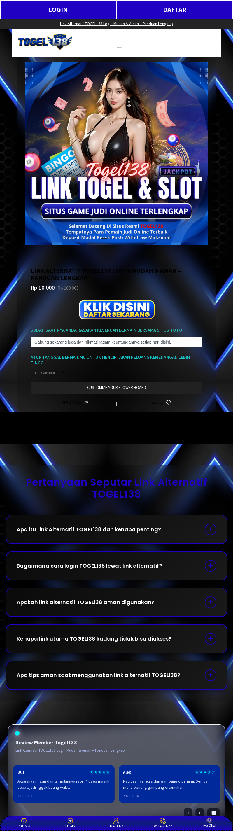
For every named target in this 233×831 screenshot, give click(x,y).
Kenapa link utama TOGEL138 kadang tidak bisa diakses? (94, 638)
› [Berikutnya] (199, 812)
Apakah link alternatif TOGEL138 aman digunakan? (85, 602)
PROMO (24, 823)
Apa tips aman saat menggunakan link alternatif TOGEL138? (98, 675)
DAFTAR (175, 9)
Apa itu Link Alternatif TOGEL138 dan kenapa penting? (89, 529)
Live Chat (209, 823)
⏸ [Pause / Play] (213, 812)
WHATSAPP (163, 823)
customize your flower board (116, 387)
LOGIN (58, 9)
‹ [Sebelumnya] (188, 812)
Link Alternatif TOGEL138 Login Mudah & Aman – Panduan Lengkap (116, 23)
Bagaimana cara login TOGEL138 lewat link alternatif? (89, 565)
